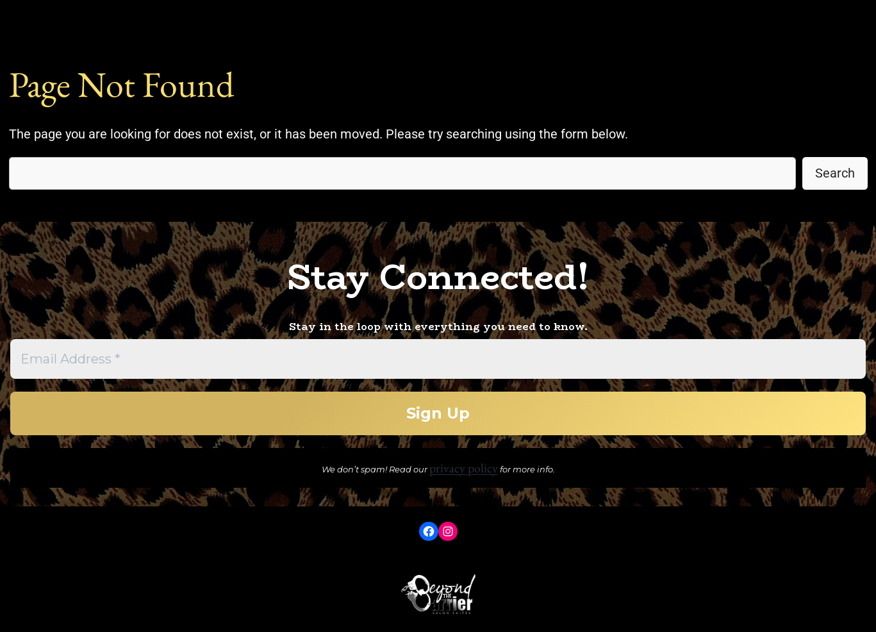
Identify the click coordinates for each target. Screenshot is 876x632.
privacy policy (463, 468)
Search (835, 173)
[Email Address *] (438, 359)
